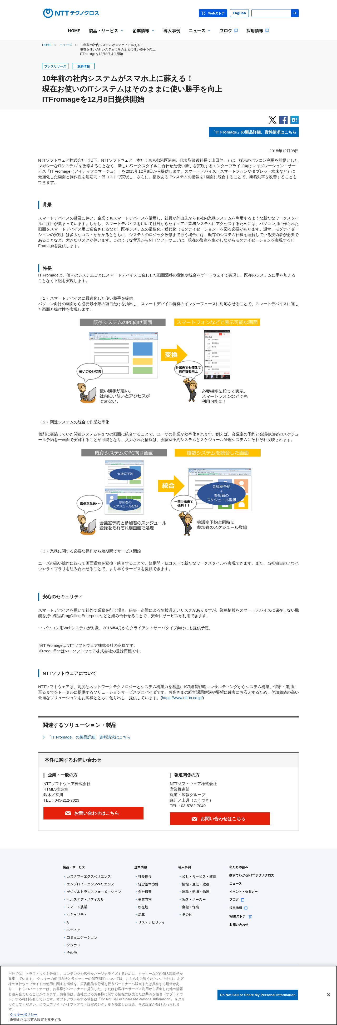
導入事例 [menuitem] (171, 30)
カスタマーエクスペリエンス (89, 876)
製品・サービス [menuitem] (104, 34)
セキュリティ (77, 914)
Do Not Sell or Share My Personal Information (258, 995)
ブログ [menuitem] (229, 30)
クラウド (73, 945)
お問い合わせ (238, 924)
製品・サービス (74, 867)
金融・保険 (190, 907)
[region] (168, 995)
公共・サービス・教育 (199, 876)
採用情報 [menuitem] (257, 30)
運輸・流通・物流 (195, 891)
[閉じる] (328, 995)
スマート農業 (77, 907)
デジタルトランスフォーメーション (94, 891)
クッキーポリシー (23, 1015)
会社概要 (145, 891)
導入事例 (184, 867)
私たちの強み (238, 867)
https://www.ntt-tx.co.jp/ (182, 697)
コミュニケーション (82, 937)
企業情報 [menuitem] (141, 34)
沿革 (141, 914)
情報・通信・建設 (195, 884)
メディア (73, 929)
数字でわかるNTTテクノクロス (251, 875)
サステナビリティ (151, 922)
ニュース (66, 45)
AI (68, 922)
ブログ (237, 899)
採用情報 (238, 907)
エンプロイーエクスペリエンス (90, 884)
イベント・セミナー (243, 891)
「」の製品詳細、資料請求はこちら (254, 132)
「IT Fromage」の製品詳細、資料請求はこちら (89, 737)
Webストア (213, 13)
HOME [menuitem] (74, 30)
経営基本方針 (148, 884)
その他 (72, 952)
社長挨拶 (145, 876)
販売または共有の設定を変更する (35, 1020)
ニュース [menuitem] (198, 34)
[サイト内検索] (275, 13)
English (239, 13)
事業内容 (145, 899)
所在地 (143, 907)
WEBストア (240, 916)
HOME (47, 45)
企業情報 (140, 867)
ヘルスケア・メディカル (85, 899)
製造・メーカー (194, 899)
